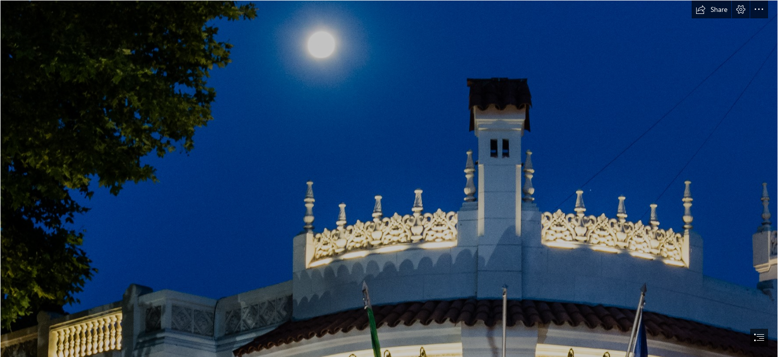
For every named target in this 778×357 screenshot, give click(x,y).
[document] (389, 178)
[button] (711, 9)
